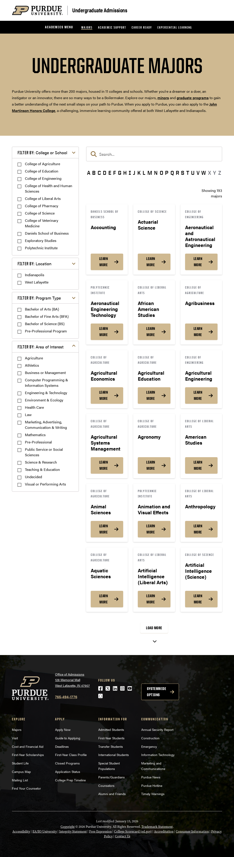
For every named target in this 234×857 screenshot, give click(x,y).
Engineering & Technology (46, 392)
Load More (154, 628)
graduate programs (193, 97)
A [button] (88, 173)
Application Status (67, 771)
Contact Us (122, 836)
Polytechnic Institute (41, 247)
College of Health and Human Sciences (48, 188)
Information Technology (158, 754)
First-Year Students (111, 738)
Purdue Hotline (151, 785)
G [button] (119, 173)
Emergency (149, 746)
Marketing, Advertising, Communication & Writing (46, 424)
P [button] (166, 173)
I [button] (130, 173)
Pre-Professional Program (46, 331)
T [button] (187, 173)
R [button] (177, 173)
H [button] (125, 173)
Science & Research (41, 462)
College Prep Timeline (70, 780)
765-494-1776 (66, 696)
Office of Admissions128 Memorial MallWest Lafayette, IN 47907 (72, 680)
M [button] (149, 173)
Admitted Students (111, 729)
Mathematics (35, 434)
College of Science (40, 213)
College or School (42, 152)
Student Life (20, 763)
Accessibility (21, 831)
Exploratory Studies (40, 240)
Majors (87, 27)
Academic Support (112, 27)
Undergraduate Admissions (99, 10)
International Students (113, 754)
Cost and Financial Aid (27, 746)
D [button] (104, 173)
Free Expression (100, 831)
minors (163, 97)
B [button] (94, 173)
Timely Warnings (153, 793)
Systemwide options (156, 691)
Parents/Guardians (111, 777)
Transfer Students (110, 746)
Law (28, 414)
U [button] (192, 173)
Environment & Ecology (44, 400)
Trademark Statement (157, 827)
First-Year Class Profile (71, 754)
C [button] (99, 173)
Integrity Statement (73, 831)
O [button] (161, 173)
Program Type (39, 298)
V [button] (198, 173)
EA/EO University (44, 831)
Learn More (103, 261)
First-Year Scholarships (28, 754)
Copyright (68, 827)
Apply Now (63, 729)
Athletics (32, 365)
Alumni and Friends (112, 793)
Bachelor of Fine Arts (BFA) (47, 316)
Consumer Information (192, 831)
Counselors (106, 785)
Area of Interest (41, 347)
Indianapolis (34, 274)
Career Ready (142, 27)
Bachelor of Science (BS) (44, 323)
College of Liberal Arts (43, 198)
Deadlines (62, 746)
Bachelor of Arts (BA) (42, 309)
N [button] (156, 173)
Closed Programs (67, 763)
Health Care (34, 407)
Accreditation (163, 831)
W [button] (203, 173)
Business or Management (45, 372)
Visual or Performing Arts (45, 484)
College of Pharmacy (41, 205)
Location (34, 263)
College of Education (41, 171)
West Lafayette (36, 282)
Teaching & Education (42, 469)
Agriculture (34, 358)
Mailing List (20, 780)
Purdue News (150, 777)
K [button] (139, 173)
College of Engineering (43, 178)
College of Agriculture (42, 163)
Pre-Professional (38, 442)
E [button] (109, 173)
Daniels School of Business (47, 233)
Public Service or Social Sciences (44, 452)
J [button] (134, 173)
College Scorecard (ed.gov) (133, 831)
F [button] (114, 173)
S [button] (182, 173)
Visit (15, 738)
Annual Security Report (157, 729)
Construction (150, 738)
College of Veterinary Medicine (41, 223)
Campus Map (21, 771)
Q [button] (172, 173)
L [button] (144, 173)
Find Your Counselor (26, 788)
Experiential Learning (174, 27)
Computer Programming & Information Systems (46, 382)
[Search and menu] (216, 10)
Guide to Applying (67, 738)
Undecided (33, 476)
